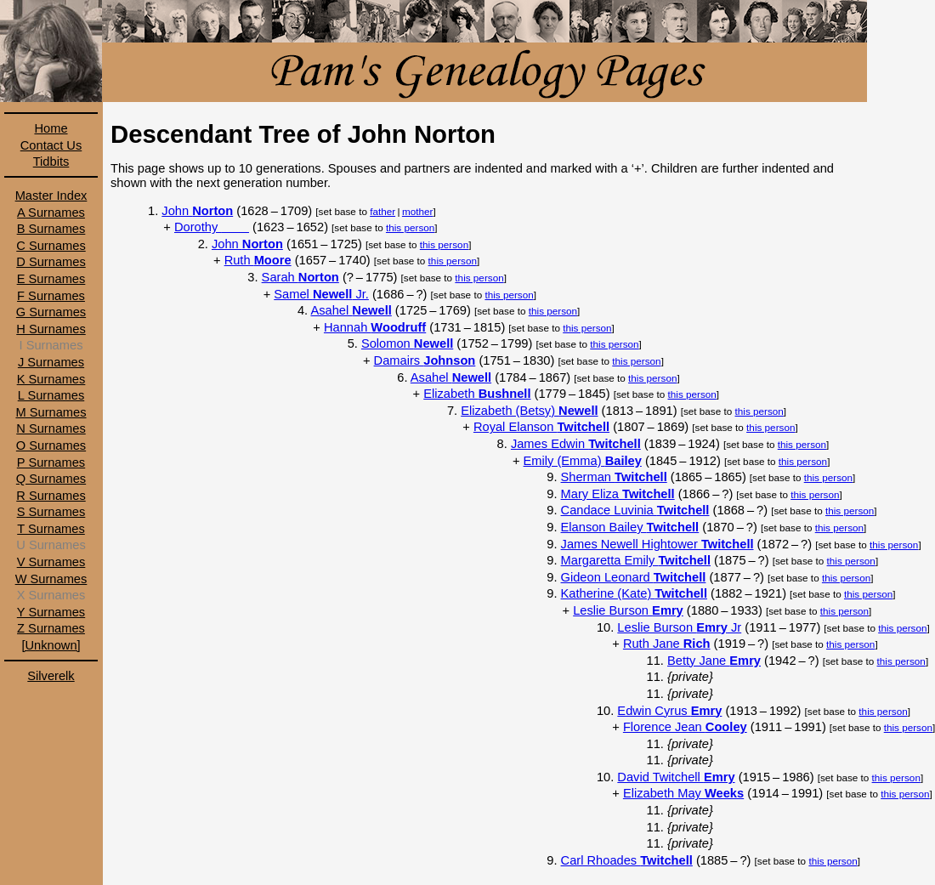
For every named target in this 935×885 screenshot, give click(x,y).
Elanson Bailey (630, 527)
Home (50, 128)
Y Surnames (51, 612)
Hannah (375, 327)
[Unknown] (50, 645)
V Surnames (51, 562)
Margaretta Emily (636, 560)
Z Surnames (51, 628)
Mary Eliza (618, 494)
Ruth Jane (667, 643)
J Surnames (51, 362)
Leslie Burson (628, 610)
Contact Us (51, 145)
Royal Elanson (541, 427)
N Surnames (50, 428)
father (382, 211)
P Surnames (51, 462)
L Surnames (51, 395)
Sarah (300, 277)
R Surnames (50, 495)
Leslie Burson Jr (679, 627)
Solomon (407, 343)
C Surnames (50, 245)
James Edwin (576, 444)
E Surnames (51, 279)
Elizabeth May (683, 793)
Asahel (350, 310)
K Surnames (51, 379)
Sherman (614, 477)
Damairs (425, 360)
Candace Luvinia (635, 510)
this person (410, 227)
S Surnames (51, 512)
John (197, 211)
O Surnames (51, 445)
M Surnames (50, 412)
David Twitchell (675, 777)
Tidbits (51, 161)
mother (417, 211)
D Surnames (50, 262)
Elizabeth (476, 393)
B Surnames (51, 228)
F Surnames (51, 296)
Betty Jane (714, 660)
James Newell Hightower (657, 544)
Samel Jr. (321, 294)
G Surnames (51, 312)
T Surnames (51, 529)
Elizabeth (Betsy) (529, 410)
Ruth (258, 260)
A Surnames (51, 212)
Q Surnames (51, 478)
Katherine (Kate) (634, 593)
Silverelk (50, 676)
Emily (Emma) (583, 461)
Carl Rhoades (627, 860)
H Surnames (50, 329)
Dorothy (211, 227)
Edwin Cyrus (669, 711)
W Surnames (51, 579)
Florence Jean (685, 727)
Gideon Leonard (633, 577)
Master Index (51, 195)
